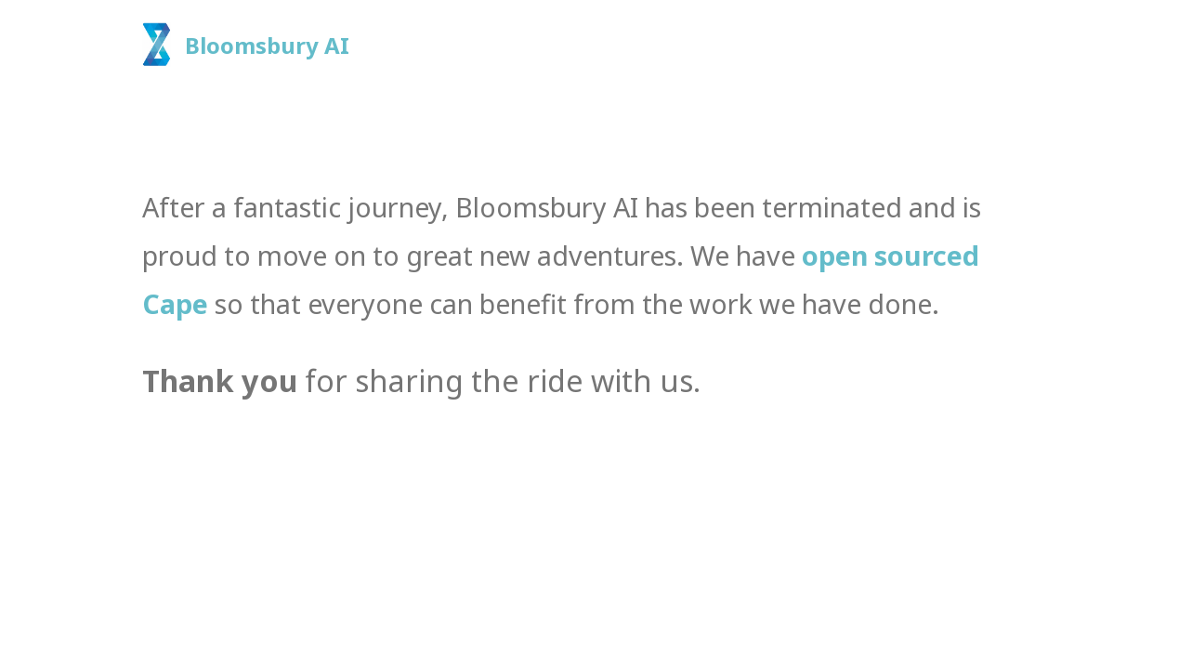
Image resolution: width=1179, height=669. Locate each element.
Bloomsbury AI (267, 45)
